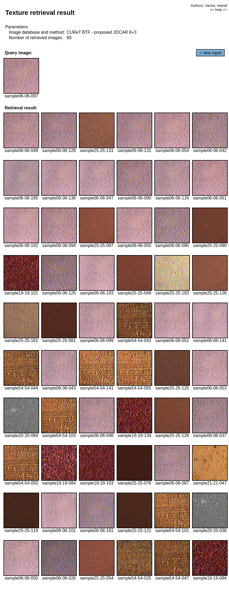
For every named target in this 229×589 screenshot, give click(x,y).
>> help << (218, 10)
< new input (210, 52)
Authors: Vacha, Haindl (209, 6)
